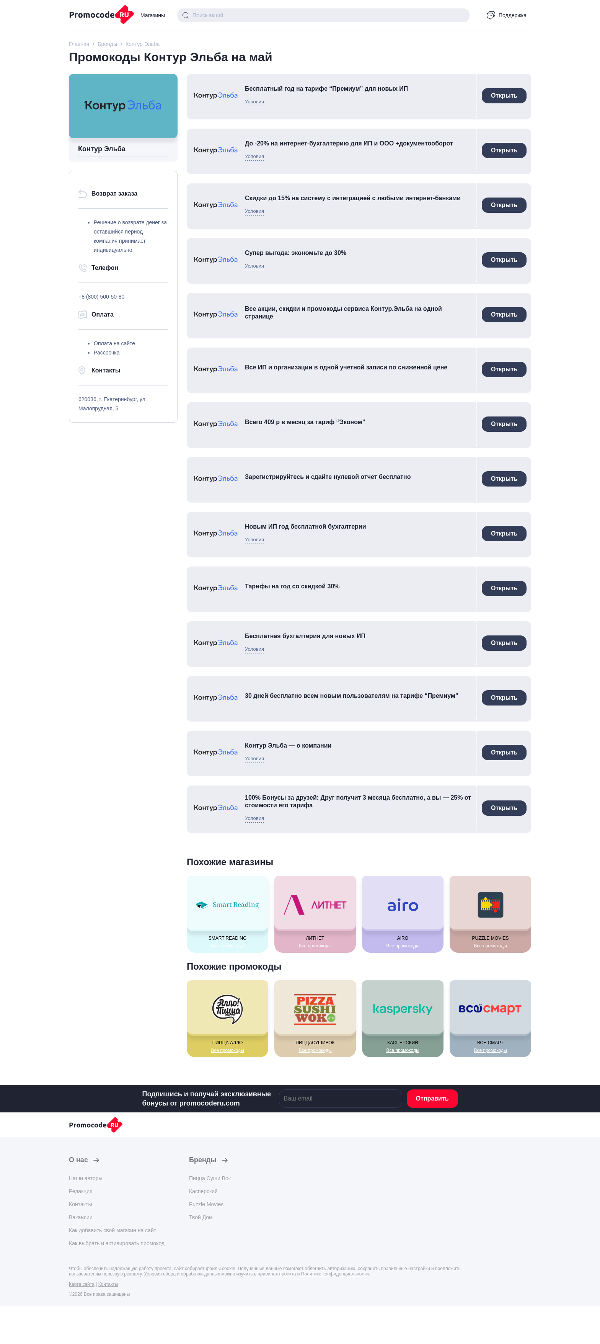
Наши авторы (86, 1178)
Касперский (203, 1191)
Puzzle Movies (206, 1204)
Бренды (203, 1160)
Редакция (81, 1191)
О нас (78, 1160)
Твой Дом (201, 1217)
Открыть (504, 95)
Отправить (432, 1098)
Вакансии (81, 1217)
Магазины (152, 15)
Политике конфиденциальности (335, 1274)
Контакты (80, 1204)
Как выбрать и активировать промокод (117, 1243)
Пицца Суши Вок (210, 1178)
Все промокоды (227, 946)
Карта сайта (82, 1284)
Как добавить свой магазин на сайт (112, 1230)
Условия (254, 102)
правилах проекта (277, 1274)
